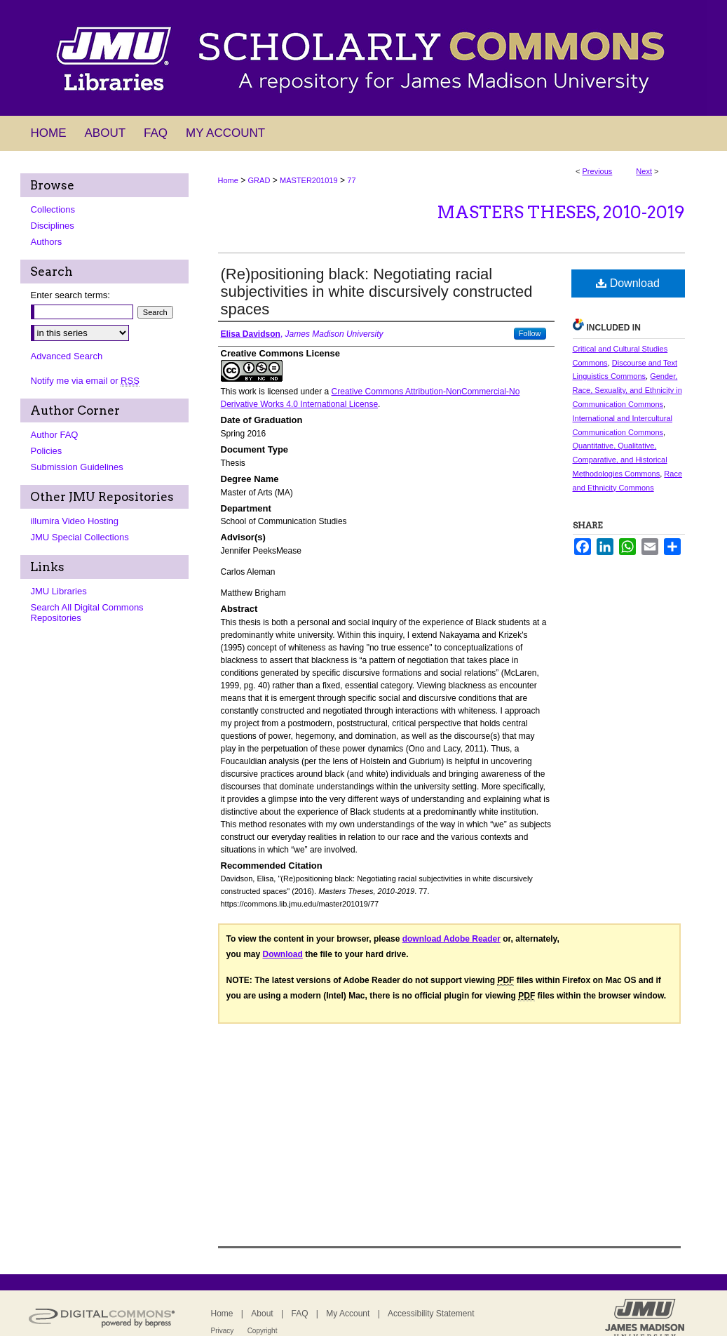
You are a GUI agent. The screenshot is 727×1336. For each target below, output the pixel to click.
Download (628, 283)
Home (228, 180)
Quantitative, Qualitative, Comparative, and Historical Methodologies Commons (620, 459)
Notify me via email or (85, 380)
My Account (347, 1313)
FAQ (299, 1313)
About (262, 1313)
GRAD (259, 180)
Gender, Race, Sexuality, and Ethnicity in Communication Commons (627, 390)
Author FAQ (55, 434)
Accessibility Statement (431, 1313)
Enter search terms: (70, 295)
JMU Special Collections (80, 537)
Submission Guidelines (77, 467)
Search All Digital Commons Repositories (87, 612)
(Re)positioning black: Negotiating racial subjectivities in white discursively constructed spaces (377, 291)
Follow (530, 333)
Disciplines (52, 225)
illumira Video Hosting (75, 521)
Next (644, 171)
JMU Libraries (59, 591)
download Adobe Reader (451, 939)
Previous (598, 171)
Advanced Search (67, 356)
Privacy (222, 1331)
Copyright (262, 1331)
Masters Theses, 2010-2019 (561, 212)
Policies (46, 451)
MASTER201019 (309, 180)
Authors (46, 241)
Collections (53, 209)
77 (351, 180)
